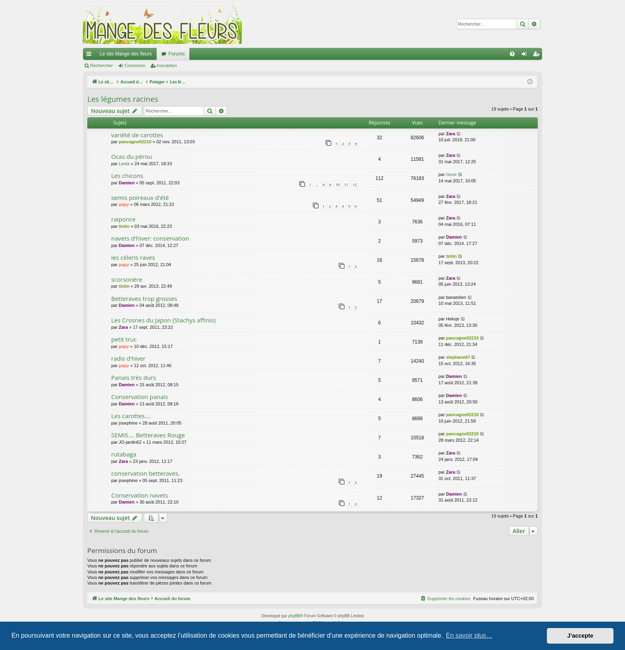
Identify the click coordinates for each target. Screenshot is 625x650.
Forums (177, 54)
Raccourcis (90, 55)
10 (338, 184)
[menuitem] (512, 54)
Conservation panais (139, 397)
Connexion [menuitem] (526, 55)
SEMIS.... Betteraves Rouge (148, 435)
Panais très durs (133, 377)
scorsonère (126, 279)
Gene (451, 174)
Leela (124, 163)
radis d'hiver (128, 358)
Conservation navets (139, 495)
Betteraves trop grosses (144, 298)
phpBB (294, 616)
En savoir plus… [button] (469, 635)
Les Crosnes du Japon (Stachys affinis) (163, 320)
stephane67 (458, 357)
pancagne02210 (135, 141)
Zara (450, 133)
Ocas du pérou (131, 156)
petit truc (124, 339)
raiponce (123, 219)
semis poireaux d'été (140, 198)
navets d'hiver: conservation (150, 238)
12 (355, 184)
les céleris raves (133, 257)
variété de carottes (137, 135)
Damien (127, 182)
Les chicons (127, 176)
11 (346, 184)
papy (124, 204)
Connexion (134, 65)
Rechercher (101, 65)
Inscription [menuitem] (538, 55)
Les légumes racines (122, 99)
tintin (124, 226)
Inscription (167, 65)
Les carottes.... (131, 416)
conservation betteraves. (145, 473)
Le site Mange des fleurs (126, 54)
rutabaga (123, 454)
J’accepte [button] (580, 635)
